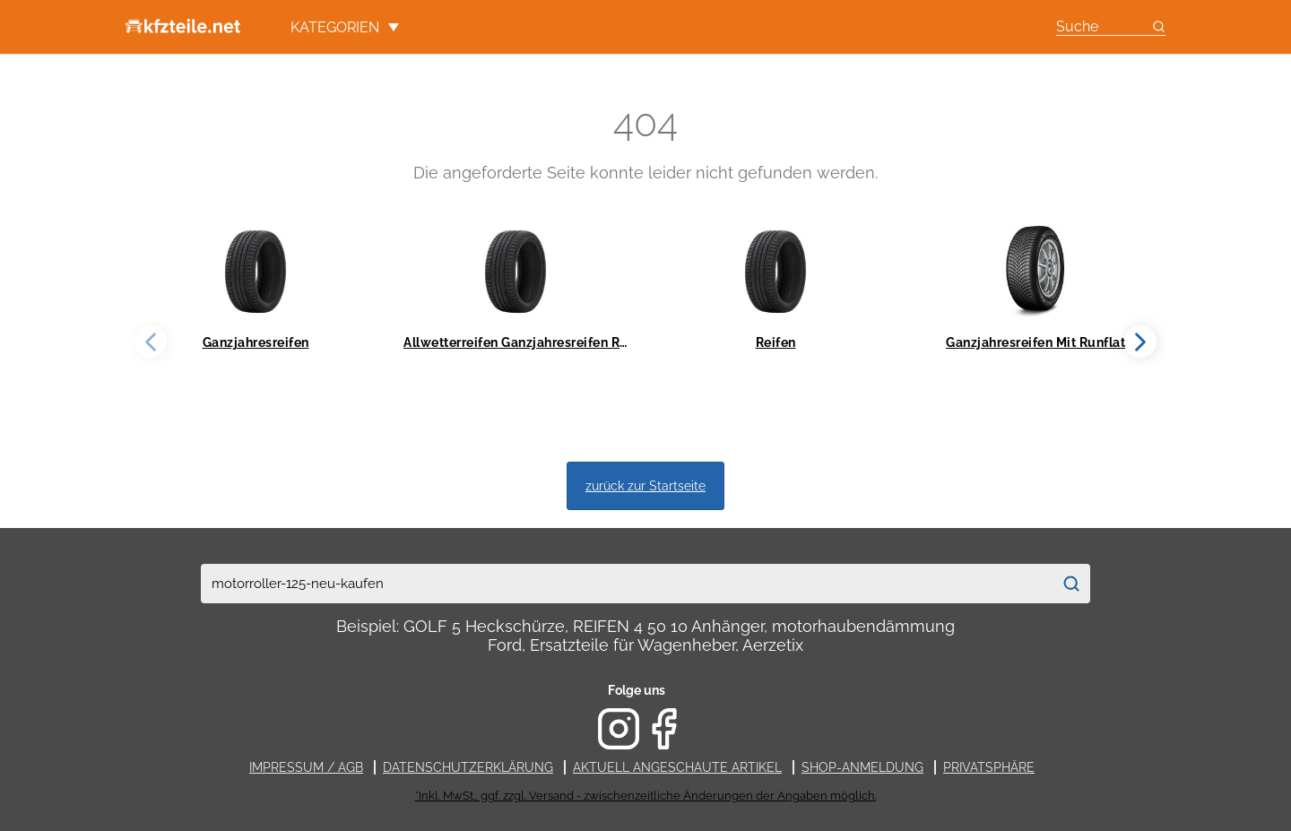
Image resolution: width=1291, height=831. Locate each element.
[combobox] (626, 583)
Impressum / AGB (306, 767)
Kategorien (344, 27)
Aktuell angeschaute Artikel (677, 767)
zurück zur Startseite (645, 485)
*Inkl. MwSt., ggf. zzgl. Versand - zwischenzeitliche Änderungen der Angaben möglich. (646, 795)
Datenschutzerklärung (468, 767)
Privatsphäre (989, 767)
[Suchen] (1071, 583)
